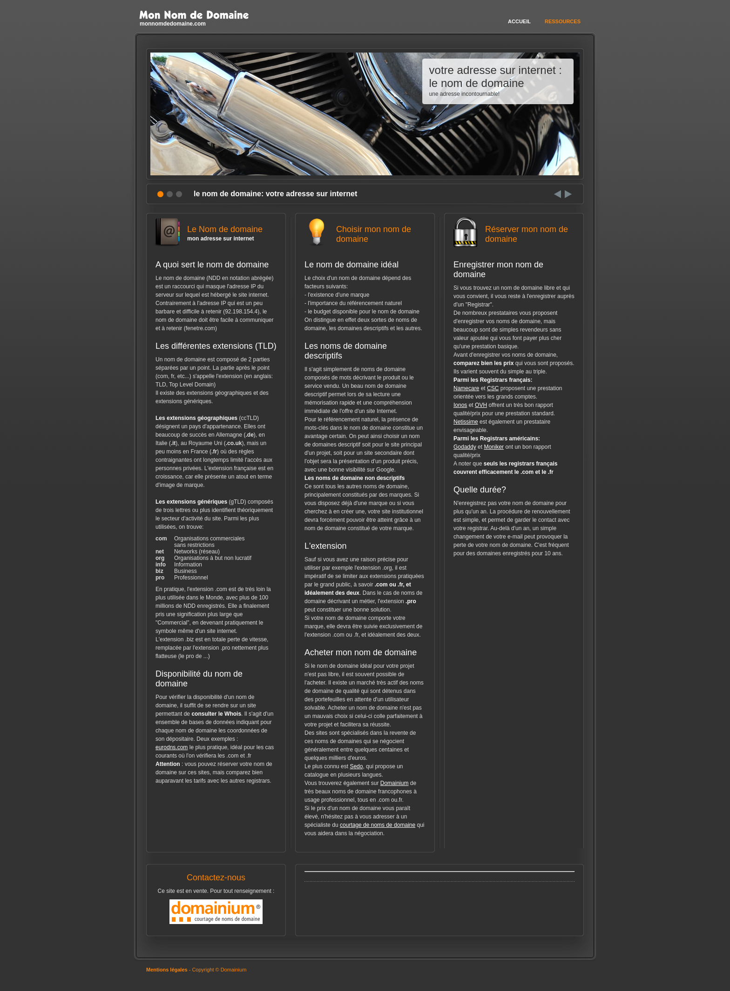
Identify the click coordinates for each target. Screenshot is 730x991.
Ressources (563, 21)
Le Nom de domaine (216, 233)
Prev (557, 194)
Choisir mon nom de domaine (365, 238)
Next (568, 194)
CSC (493, 388)
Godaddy (464, 447)
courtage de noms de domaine (377, 825)
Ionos (460, 405)
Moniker (494, 447)
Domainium (394, 783)
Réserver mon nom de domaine (514, 238)
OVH (481, 405)
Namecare (466, 388)
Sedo (356, 766)
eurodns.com (171, 747)
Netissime (465, 422)
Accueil (519, 21)
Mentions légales (167, 969)
